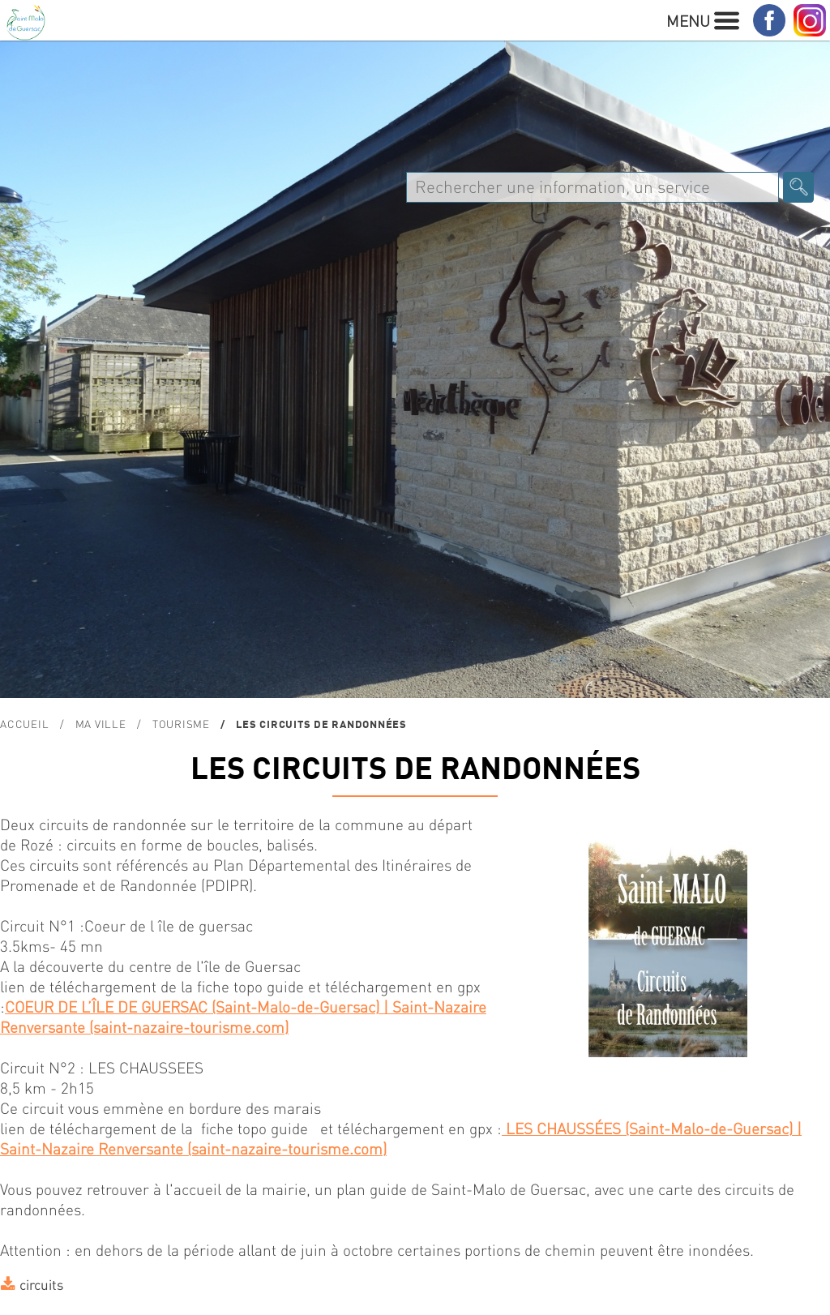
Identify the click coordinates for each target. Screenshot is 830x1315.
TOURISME (181, 723)
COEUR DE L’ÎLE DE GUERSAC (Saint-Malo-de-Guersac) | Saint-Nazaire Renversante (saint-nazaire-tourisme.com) (243, 1016)
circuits (41, 1284)
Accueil (24, 723)
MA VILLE (100, 723)
